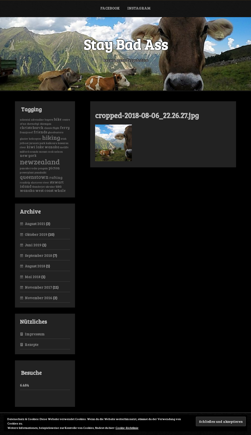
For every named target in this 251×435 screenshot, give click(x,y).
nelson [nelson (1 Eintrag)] (58, 151)
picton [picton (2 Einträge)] (54, 167)
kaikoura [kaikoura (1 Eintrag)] (51, 143)
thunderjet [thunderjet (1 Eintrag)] (38, 186)
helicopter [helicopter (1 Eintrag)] (35, 138)
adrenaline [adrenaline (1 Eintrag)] (37, 119)
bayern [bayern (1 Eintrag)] (49, 119)
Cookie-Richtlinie (126, 428)
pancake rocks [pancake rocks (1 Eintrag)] (29, 168)
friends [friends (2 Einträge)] (40, 131)
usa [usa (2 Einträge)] (59, 186)
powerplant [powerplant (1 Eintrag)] (27, 172)
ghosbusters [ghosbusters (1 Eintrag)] (55, 132)
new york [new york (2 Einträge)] (28, 155)
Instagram (139, 8)
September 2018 (38, 255)
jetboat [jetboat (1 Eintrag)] (24, 143)
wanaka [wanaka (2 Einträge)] (27, 190)
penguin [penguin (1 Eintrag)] (43, 168)
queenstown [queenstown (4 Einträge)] (34, 176)
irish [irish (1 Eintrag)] (63, 138)
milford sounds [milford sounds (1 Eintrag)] (29, 151)
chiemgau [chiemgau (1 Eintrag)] (45, 124)
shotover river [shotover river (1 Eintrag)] (40, 182)
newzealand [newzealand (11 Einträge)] (40, 161)
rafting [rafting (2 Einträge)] (56, 177)
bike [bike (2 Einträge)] (58, 119)
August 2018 (35, 265)
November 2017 (38, 287)
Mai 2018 (32, 276)
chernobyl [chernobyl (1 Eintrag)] (33, 124)
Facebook (110, 8)
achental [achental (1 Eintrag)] (25, 119)
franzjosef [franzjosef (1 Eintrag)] (26, 132)
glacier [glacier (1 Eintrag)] (24, 138)
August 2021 (35, 223)
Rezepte (31, 344)
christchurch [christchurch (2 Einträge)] (31, 127)
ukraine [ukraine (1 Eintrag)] (50, 186)
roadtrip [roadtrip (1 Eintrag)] (25, 182)
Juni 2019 (33, 244)
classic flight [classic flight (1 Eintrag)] (51, 128)
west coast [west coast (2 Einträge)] (44, 190)
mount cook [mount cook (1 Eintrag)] (46, 151)
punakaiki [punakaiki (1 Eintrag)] (40, 172)
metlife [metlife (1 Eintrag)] (64, 147)
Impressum (35, 334)
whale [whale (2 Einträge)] (60, 190)
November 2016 (38, 297)
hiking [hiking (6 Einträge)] (51, 137)
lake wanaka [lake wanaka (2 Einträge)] (47, 146)
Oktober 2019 (36, 234)
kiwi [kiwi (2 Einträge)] (31, 146)
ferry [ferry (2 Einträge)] (65, 127)
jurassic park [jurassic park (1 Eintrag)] (37, 143)
